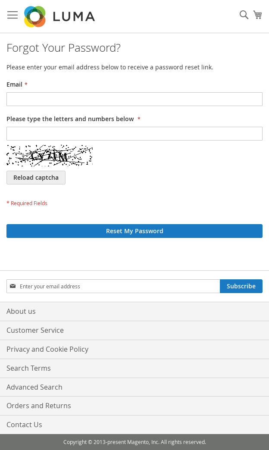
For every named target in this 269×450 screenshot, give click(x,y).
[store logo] (60, 16)
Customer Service (35, 330)
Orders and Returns (38, 405)
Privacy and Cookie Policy (47, 349)
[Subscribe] (241, 286)
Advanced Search (34, 387)
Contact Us (24, 424)
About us (21, 311)
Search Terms (28, 368)
